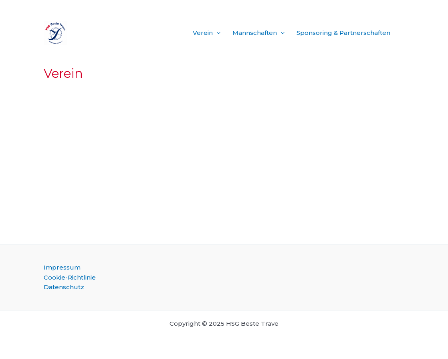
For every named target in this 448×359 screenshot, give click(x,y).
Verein (206, 33)
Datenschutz (64, 287)
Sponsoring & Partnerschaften (343, 33)
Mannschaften (258, 33)
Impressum (62, 267)
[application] (216, 33)
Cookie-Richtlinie (70, 277)
